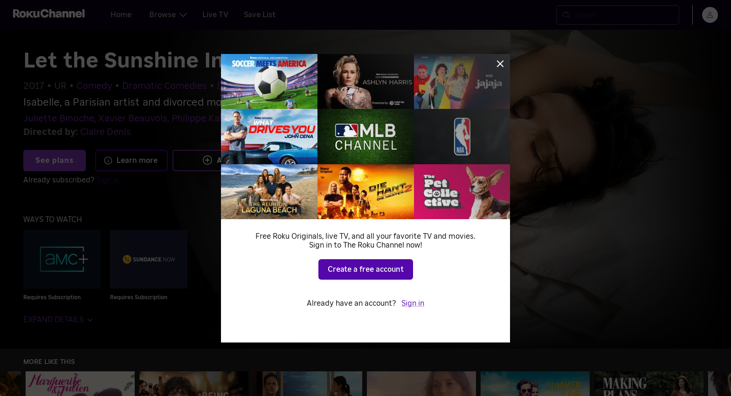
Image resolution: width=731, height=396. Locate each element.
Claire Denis (105, 132)
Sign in (107, 180)
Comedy (94, 86)
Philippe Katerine (208, 118)
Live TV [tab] (215, 15)
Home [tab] (120, 15)
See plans (54, 160)
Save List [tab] (260, 15)
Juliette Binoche (58, 118)
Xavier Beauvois (132, 118)
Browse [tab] (168, 15)
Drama (231, 86)
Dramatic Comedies (164, 86)
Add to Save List (243, 160)
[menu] (710, 15)
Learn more (130, 160)
